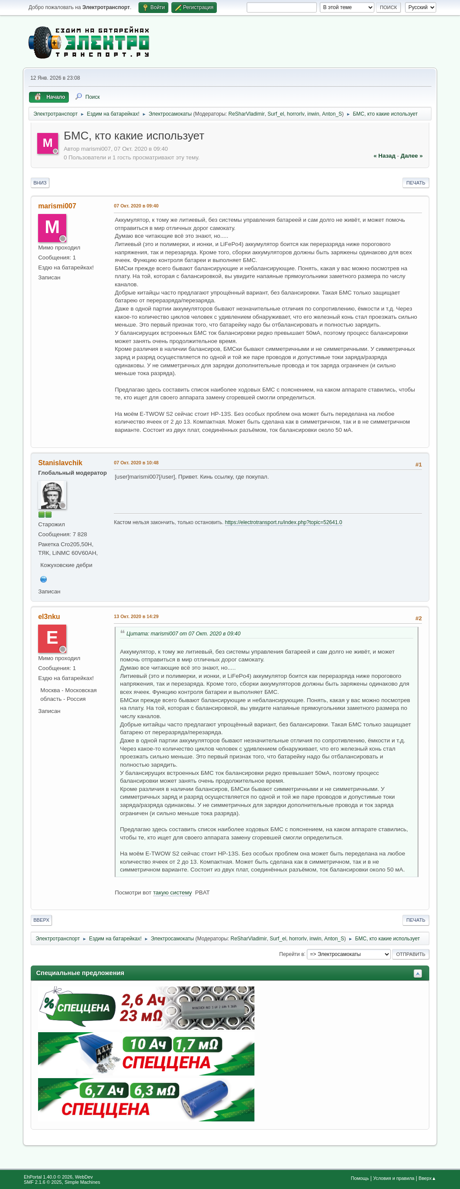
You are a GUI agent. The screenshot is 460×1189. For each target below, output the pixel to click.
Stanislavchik (60, 463)
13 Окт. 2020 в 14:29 (136, 616)
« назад (384, 155)
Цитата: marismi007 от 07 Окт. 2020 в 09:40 (183, 634)
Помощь (360, 1178)
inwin (313, 114)
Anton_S (332, 114)
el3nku (49, 616)
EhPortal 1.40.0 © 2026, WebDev (58, 1176)
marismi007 (57, 206)
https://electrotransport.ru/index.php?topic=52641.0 (283, 522)
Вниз (39, 182)
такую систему (172, 892)
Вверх (41, 920)
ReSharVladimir (246, 114)
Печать (415, 182)
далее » (412, 155)
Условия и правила (393, 1178)
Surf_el (275, 114)
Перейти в (291, 954)
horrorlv (296, 114)
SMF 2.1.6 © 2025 (43, 1182)
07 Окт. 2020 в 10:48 (136, 462)
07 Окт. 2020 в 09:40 (136, 205)
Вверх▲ (427, 1178)
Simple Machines (82, 1182)
